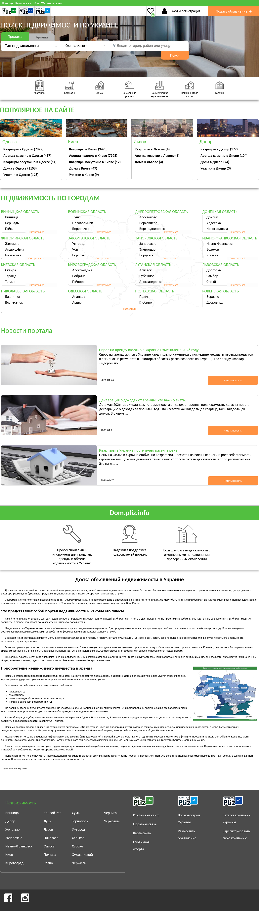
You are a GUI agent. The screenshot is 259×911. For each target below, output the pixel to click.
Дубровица (214, 302)
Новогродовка (217, 229)
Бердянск (146, 255)
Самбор (212, 276)
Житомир (12, 243)
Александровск (150, 281)
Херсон (77, 846)
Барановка (13, 255)
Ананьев (78, 296)
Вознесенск (14, 302)
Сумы (76, 813)
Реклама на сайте (27, 3)
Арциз (77, 302)
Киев (9, 854)
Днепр (10, 821)
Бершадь (12, 223)
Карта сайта (142, 833)
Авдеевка (213, 223)
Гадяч (143, 296)
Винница (12, 217)
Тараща (10, 276)
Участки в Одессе (20, 175)
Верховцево (148, 223)
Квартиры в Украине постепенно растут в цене (138, 450)
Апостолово (148, 217)
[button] (85, 45)
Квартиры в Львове (152, 149)
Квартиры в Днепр (219, 149)
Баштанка (12, 296)
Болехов (212, 249)
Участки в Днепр (215, 168)
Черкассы (79, 863)
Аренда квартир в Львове (157, 155)
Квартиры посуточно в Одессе (30, 162)
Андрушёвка (14, 249)
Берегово (79, 255)
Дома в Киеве (83, 168)
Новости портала (26, 330)
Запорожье (147, 243)
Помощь (7, 3)
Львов (48, 829)
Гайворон (79, 281)
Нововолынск (82, 223)
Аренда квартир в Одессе (27, 155)
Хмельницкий (82, 854)
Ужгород (78, 243)
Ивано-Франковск (220, 243)
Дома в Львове (149, 162)
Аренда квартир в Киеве (93, 155)
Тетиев (10, 281)
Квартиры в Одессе (23, 149)
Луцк (76, 217)
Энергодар (147, 249)
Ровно (48, 863)
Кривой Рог (52, 813)
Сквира (10, 270)
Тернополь (80, 821)
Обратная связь (51, 3)
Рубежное (146, 276)
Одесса (49, 846)
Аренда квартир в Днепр (223, 155)
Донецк (212, 217)
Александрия (82, 270)
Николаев (51, 838)
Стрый (211, 281)
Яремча (212, 255)
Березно (212, 296)
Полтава (50, 854)
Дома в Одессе (20, 168)
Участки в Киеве (84, 175)
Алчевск (145, 270)
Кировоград (14, 863)
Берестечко (80, 229)
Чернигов (111, 813)
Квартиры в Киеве (88, 149)
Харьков (78, 838)
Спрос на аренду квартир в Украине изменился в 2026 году (149, 349)
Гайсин (10, 229)
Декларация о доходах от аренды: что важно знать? (143, 400)
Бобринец (79, 276)
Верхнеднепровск (152, 229)
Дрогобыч (214, 270)
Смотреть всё (36, 232)
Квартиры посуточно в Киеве (95, 162)
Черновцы (112, 821)
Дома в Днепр (214, 162)
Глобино (145, 302)
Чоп (75, 249)
